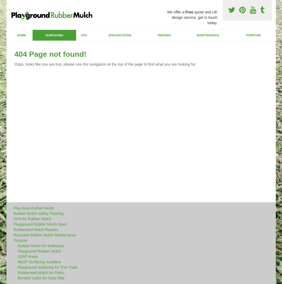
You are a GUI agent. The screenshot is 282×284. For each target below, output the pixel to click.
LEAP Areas (28, 256)
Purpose (253, 35)
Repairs (164, 35)
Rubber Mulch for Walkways (41, 246)
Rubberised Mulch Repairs (36, 230)
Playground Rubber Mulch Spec (40, 224)
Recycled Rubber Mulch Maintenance (45, 235)
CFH (84, 35)
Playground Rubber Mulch (39, 251)
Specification (120, 35)
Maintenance (208, 35)
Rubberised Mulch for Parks (41, 273)
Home (21, 35)
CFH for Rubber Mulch (32, 219)
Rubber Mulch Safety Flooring (39, 213)
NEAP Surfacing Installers (39, 262)
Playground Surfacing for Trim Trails (48, 267)
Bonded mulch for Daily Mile (41, 278)
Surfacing (54, 35)
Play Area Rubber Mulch (34, 208)
